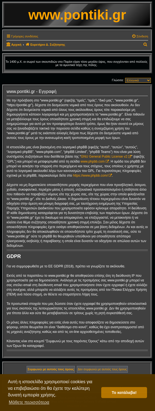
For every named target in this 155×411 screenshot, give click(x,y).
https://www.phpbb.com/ (90, 175)
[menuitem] (140, 36)
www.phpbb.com (92, 161)
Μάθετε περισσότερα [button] (29, 402)
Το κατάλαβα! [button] (124, 392)
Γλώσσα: (118, 80)
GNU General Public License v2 (104, 156)
